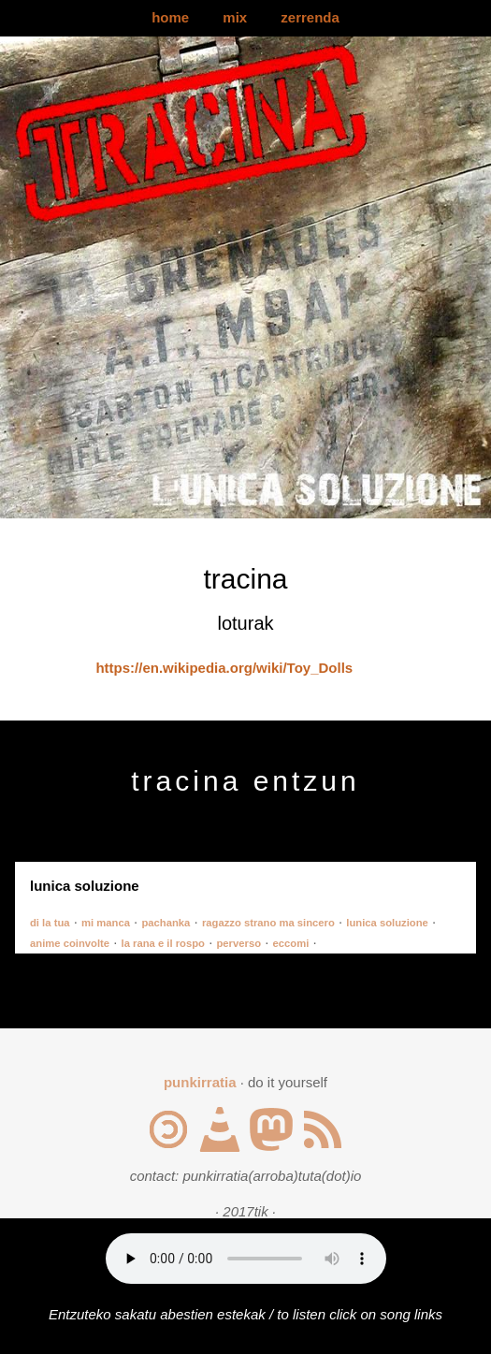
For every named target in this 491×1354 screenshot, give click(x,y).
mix (235, 17)
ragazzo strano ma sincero (268, 922)
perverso (238, 943)
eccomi (291, 943)
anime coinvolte (69, 943)
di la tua (50, 922)
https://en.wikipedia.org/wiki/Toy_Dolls (224, 668)
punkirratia (200, 1082)
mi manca (105, 922)
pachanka (165, 922)
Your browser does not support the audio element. (246, 1258)
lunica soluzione (387, 922)
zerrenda (310, 17)
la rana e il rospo (163, 943)
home (170, 17)
